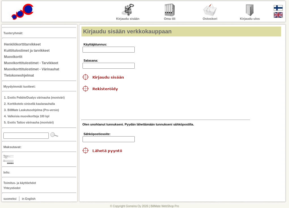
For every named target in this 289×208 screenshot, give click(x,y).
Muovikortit (13, 57)
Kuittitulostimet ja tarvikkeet (27, 51)
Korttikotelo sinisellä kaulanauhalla (31, 103)
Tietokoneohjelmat (19, 75)
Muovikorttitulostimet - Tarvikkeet (31, 63)
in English (28, 198)
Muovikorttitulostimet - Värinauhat (31, 69)
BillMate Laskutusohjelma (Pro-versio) (33, 110)
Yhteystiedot (11, 188)
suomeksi (9, 198)
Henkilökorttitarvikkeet (22, 44)
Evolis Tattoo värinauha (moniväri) (30, 122)
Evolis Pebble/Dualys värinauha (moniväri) (36, 97)
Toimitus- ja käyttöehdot (19, 183)
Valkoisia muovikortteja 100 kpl (28, 116)
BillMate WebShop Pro (165, 206)
